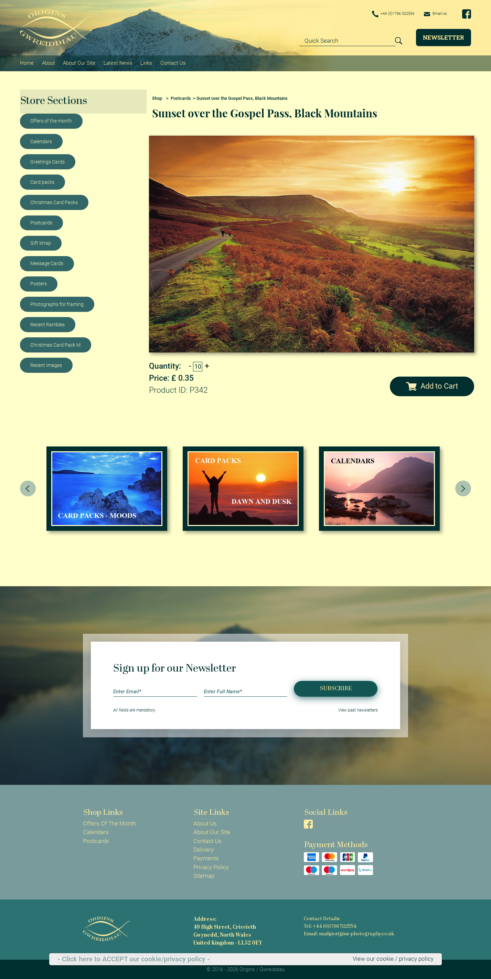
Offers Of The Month (109, 822)
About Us (205, 822)
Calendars (41, 140)
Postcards (41, 221)
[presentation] (28, 487)
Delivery (203, 848)
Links (145, 62)
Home (27, 62)
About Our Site (79, 62)
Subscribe (336, 687)
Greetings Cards (47, 160)
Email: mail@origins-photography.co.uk (348, 932)
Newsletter (443, 37)
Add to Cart (432, 384)
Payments (206, 857)
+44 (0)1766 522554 (383, 14)
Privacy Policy (211, 865)
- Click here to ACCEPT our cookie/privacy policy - (133, 959)
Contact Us (172, 62)
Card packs (42, 180)
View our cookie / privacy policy (393, 959)
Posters (38, 282)
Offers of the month (51, 120)
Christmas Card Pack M (55, 343)
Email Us (433, 14)
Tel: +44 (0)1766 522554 (330, 924)
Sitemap (203, 874)
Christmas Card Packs (54, 201)
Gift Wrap (40, 241)
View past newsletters (358, 709)
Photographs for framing (57, 303)
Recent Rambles (47, 323)
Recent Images (46, 364)
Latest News (117, 62)
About (48, 62)
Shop (157, 96)
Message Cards (46, 262)
